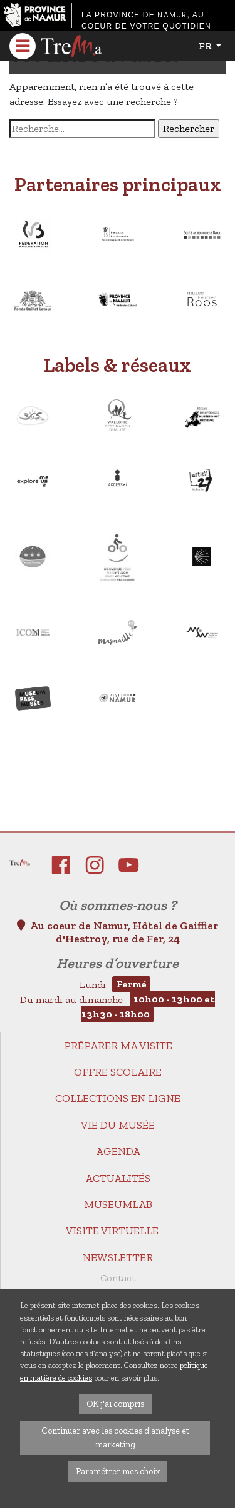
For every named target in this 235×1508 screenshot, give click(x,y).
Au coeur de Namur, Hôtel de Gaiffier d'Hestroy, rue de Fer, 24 (117, 932)
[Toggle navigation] (22, 46)
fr (206, 46)
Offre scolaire (118, 1072)
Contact (117, 1278)
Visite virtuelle (112, 1230)
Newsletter (118, 1257)
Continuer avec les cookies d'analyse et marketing (115, 1437)
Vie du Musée (118, 1125)
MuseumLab (118, 1204)
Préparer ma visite (118, 1045)
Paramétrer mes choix (118, 1471)
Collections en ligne (117, 1098)
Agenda (118, 1151)
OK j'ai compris (115, 1403)
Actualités (117, 1178)
